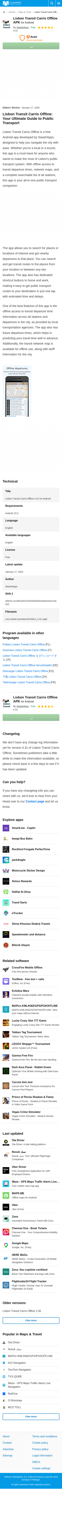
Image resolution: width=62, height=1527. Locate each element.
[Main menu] (58, 3)
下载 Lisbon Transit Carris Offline (22, 676)
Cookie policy (40, 1442)
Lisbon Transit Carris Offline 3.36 (22, 1311)
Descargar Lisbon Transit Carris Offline (25, 671)
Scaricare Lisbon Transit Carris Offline (25, 650)
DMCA (36, 1462)
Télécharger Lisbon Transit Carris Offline (26, 682)
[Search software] (52, 3)
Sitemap (7, 1455)
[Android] (11, 12)
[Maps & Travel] (24, 12)
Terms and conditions (44, 1436)
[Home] (4, 12)
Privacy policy (40, 1449)
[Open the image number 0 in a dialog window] (17, 391)
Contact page (35, 801)
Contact (7, 1442)
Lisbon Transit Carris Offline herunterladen (27, 665)
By (21, 27)
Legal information (42, 1455)
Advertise (8, 1449)
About (6, 1436)
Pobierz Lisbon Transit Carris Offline (24, 644)
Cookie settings (41, 1468)
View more (31, 1320)
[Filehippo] (12, 3)
